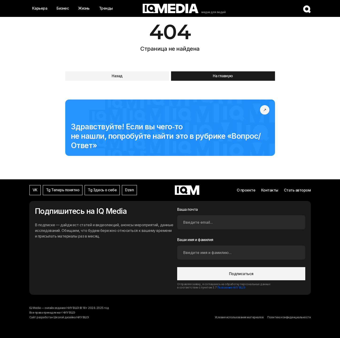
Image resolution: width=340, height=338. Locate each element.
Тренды (106, 8)
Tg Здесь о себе (102, 190)
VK (35, 190)
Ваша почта (187, 209)
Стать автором (297, 190)
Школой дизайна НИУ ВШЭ (71, 317)
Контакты (269, 190)
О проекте (246, 190)
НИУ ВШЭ (69, 312)
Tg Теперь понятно (63, 190)
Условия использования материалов (239, 317)
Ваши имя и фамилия (195, 239)
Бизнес (63, 8)
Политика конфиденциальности (289, 317)
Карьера (39, 8)
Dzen (129, 190)
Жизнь (84, 8)
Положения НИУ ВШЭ (231, 287)
